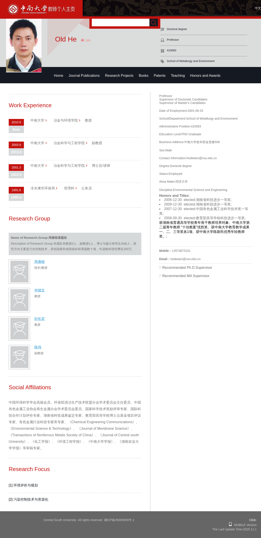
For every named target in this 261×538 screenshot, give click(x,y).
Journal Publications (84, 75)
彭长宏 (39, 319)
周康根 (39, 262)
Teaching (178, 75)
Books (143, 75)
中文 (258, 8)
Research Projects (119, 75)
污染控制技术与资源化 (30, 499)
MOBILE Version (244, 525)
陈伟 (37, 347)
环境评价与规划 (25, 485)
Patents (160, 75)
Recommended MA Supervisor (185, 276)
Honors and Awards (205, 75)
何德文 (39, 290)
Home (58, 75)
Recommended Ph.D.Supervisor (187, 267)
